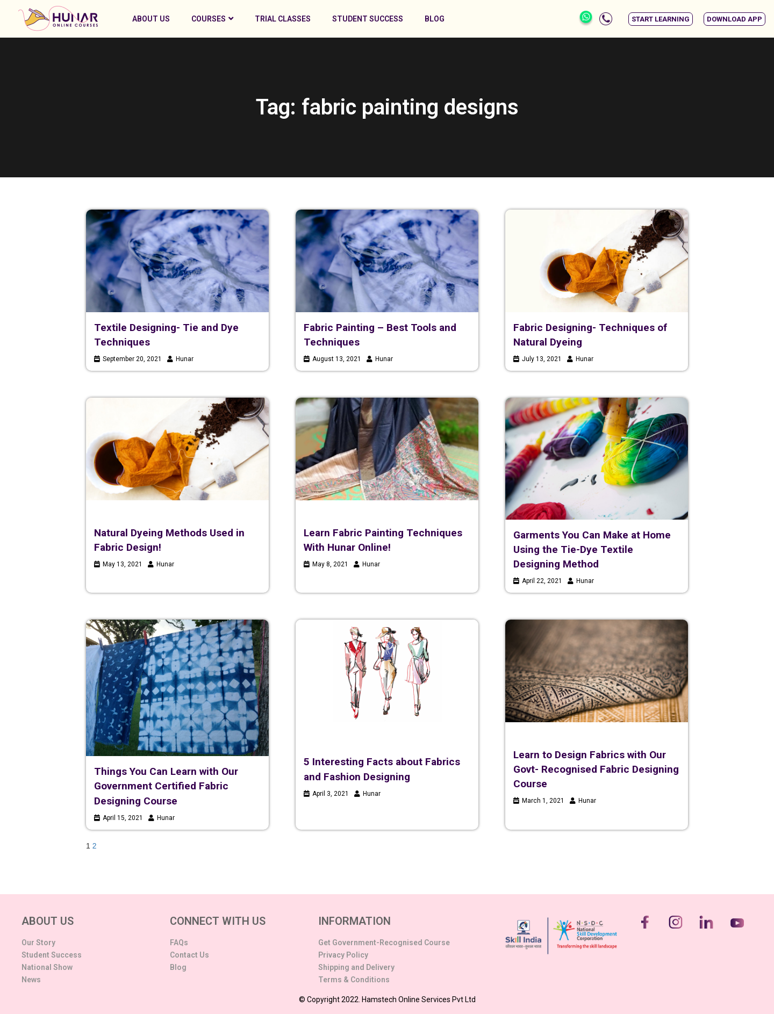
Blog (435, 19)
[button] (660, 19)
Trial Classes (283, 19)
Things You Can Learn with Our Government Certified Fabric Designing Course (166, 786)
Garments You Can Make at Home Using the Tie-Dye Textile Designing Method (592, 549)
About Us (151, 19)
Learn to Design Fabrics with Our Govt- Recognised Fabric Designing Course (596, 769)
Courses (212, 19)
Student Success (367, 19)
